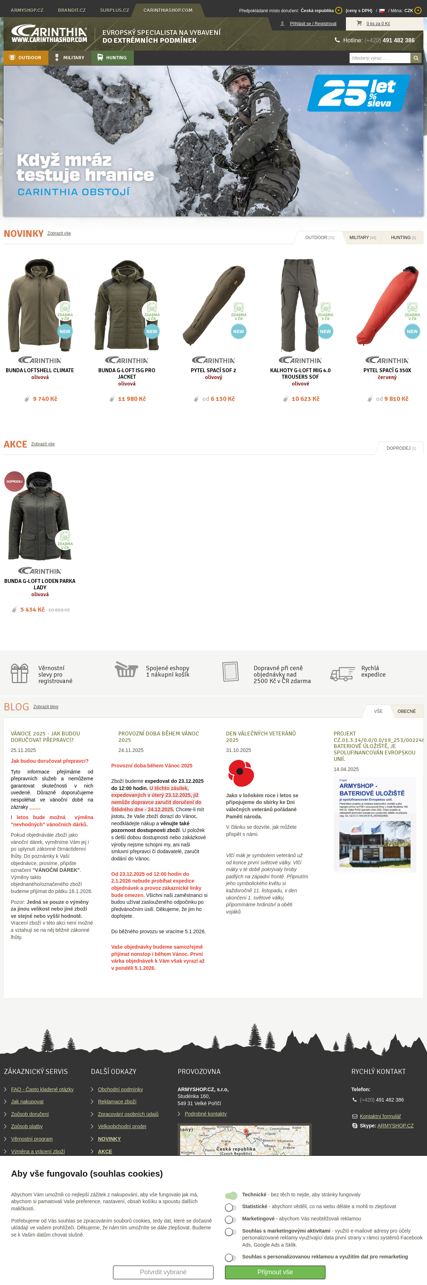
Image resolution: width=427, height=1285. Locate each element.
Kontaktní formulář (380, 1116)
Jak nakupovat (27, 1101)
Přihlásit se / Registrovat (313, 23)
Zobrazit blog (45, 706)
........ (35, 807)
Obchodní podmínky (120, 1089)
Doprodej (401, 448)
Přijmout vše (275, 1272)
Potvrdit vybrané (163, 1272)
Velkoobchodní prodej (122, 1126)
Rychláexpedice (373, 671)
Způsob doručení (30, 1114)
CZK (413, 10)
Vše (378, 711)
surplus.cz (114, 10)
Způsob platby (27, 1126)
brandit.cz (72, 10)
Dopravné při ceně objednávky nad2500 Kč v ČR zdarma (282, 674)
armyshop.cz (27, 10)
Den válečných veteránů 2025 (261, 737)
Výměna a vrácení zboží (38, 1151)
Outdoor (24, 57)
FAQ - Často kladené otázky (42, 1089)
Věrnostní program (32, 1139)
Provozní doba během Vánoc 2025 (158, 737)
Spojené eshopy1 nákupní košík (167, 671)
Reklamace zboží (117, 1101)
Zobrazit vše (59, 233)
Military (68, 57)
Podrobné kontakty (206, 1114)
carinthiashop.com (168, 10)
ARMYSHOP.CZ (395, 1126)
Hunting (111, 57)
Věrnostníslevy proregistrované (55, 674)
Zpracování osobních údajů (128, 1114)
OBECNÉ (407, 711)
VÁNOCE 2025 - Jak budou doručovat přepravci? (45, 737)
